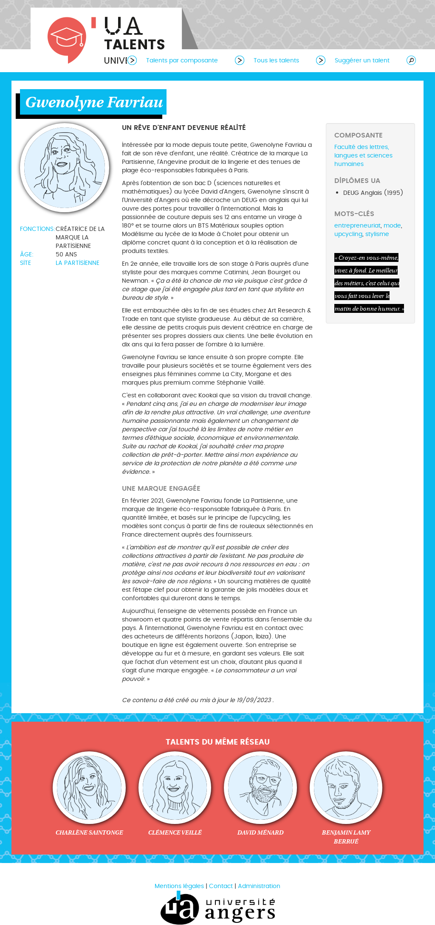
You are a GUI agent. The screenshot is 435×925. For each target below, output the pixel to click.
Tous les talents (276, 60)
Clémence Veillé (174, 832)
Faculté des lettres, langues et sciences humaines (363, 156)
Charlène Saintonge (89, 832)
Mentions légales (179, 886)
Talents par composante (182, 60)
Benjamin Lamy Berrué (346, 837)
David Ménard (260, 832)
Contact (221, 886)
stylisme (377, 234)
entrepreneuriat (357, 225)
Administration (259, 886)
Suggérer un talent (362, 60)
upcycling (348, 234)
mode (392, 225)
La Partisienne (77, 263)
